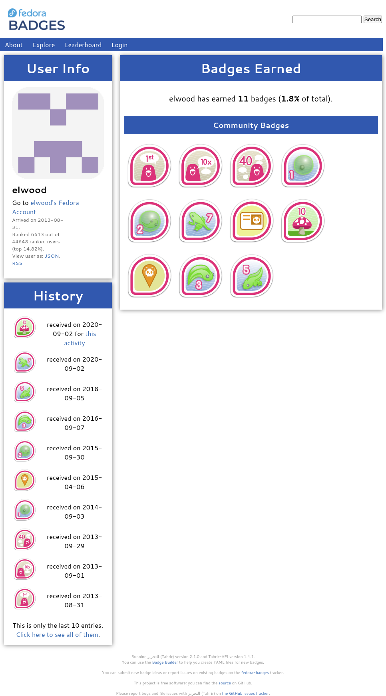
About (14, 44)
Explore (43, 44)
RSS (17, 262)
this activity (80, 338)
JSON (52, 255)
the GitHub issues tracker (245, 693)
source (225, 683)
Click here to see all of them (57, 634)
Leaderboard (83, 44)
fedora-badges (255, 672)
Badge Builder (165, 662)
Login (119, 44)
